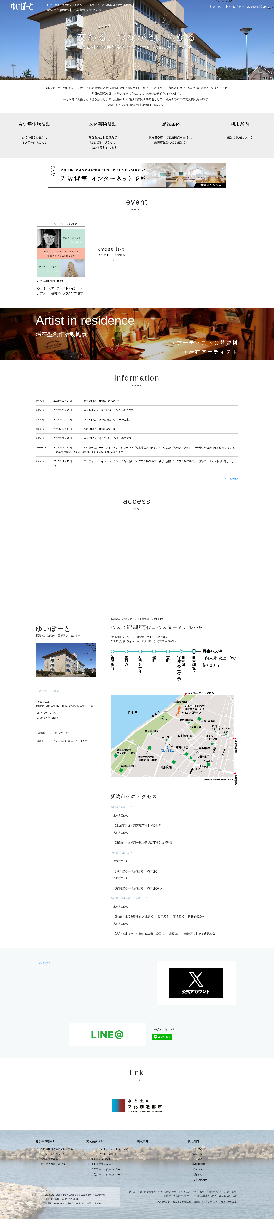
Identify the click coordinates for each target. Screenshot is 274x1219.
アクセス (216, 6)
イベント (197, 1169)
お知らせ (197, 1174)
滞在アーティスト (210, 352)
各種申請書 (198, 1164)
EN (269, 6)
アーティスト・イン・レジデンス (109, 1148)
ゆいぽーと (44, 962)
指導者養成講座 (49, 1159)
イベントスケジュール (53, 1153)
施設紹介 (197, 1153)
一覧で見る (231, 479)
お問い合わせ (234, 6)
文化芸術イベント (101, 1159)
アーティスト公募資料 (204, 343)
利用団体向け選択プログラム (57, 1148)
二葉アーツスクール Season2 (108, 1174)
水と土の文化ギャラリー (105, 1164)
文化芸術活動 (103, 135)
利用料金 (197, 1159)
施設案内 (171, 133)
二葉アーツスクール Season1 (108, 1169)
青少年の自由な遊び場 (53, 1164)
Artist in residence (85, 320)
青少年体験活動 (34, 133)
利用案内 (240, 130)
